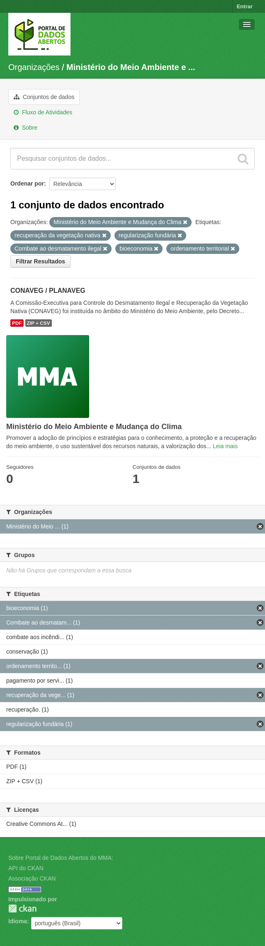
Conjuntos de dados (44, 97)
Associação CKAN (32, 878)
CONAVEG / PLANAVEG (47, 290)
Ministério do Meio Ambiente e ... (130, 67)
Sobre (25, 127)
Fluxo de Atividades (43, 112)
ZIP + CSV (38, 323)
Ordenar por (27, 183)
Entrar (245, 6)
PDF (17, 323)
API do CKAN (26, 868)
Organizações (33, 67)
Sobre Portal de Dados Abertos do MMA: (60, 857)
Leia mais (225, 446)
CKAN (22, 908)
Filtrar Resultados (40, 261)
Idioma (17, 921)
